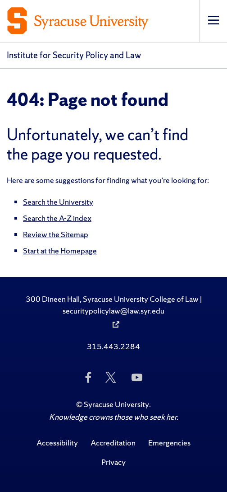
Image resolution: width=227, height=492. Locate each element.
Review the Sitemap (55, 234)
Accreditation (113, 442)
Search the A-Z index (57, 218)
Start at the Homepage (60, 250)
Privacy (113, 462)
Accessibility (57, 442)
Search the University (58, 202)
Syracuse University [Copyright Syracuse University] (116, 404)
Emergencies (169, 442)
